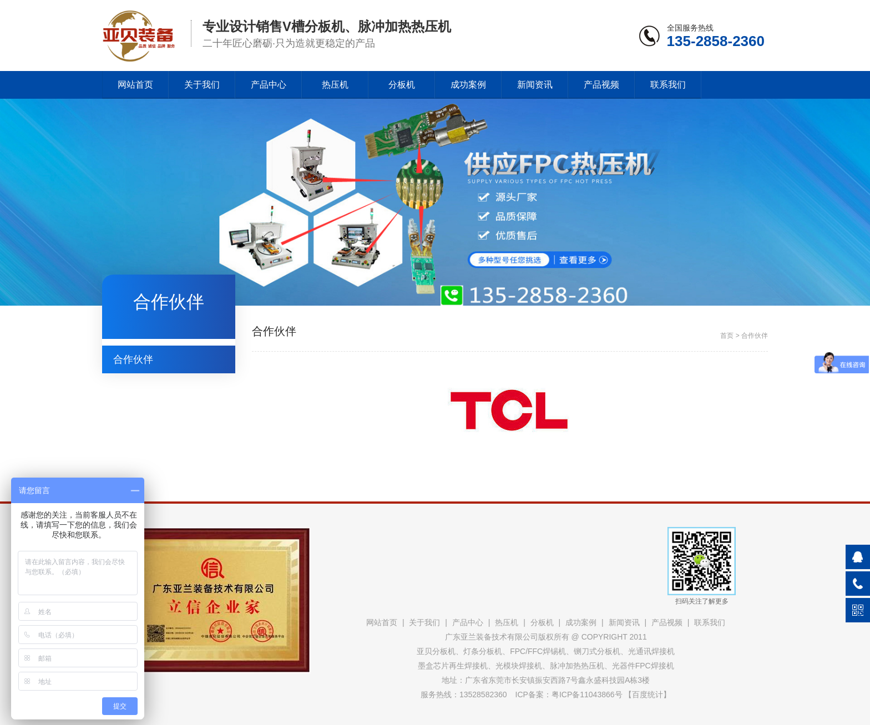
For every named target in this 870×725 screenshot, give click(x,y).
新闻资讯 (535, 84)
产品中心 (268, 84)
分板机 (401, 84)
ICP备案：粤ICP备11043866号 (569, 694)
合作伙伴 (133, 359)
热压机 (335, 84)
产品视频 (601, 84)
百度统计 (647, 694)
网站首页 (135, 84)
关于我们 (202, 84)
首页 (727, 335)
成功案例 (468, 84)
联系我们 (668, 84)
